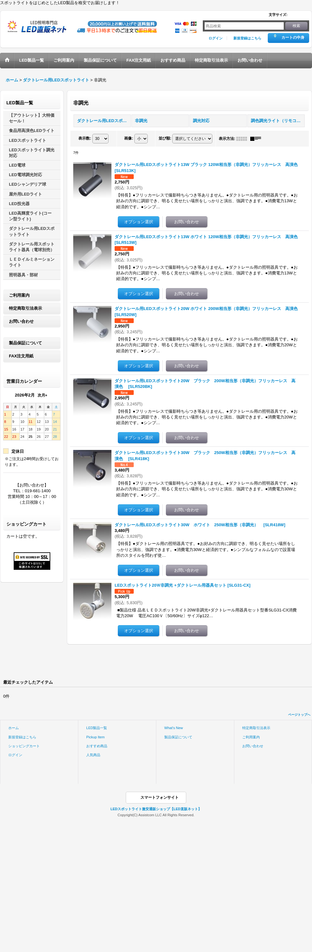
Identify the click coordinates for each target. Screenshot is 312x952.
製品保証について (25, 343)
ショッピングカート (24, 746)
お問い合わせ (21, 321)
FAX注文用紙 (21, 356)
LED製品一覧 (96, 728)
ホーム (13, 728)
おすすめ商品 (96, 746)
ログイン (216, 38)
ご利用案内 (19, 295)
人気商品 (93, 755)
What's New (173, 728)
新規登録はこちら (247, 38)
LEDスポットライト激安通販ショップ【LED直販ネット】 (156, 809)
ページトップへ (299, 714)
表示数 (84, 138)
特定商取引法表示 (25, 308)
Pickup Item (95, 737)
